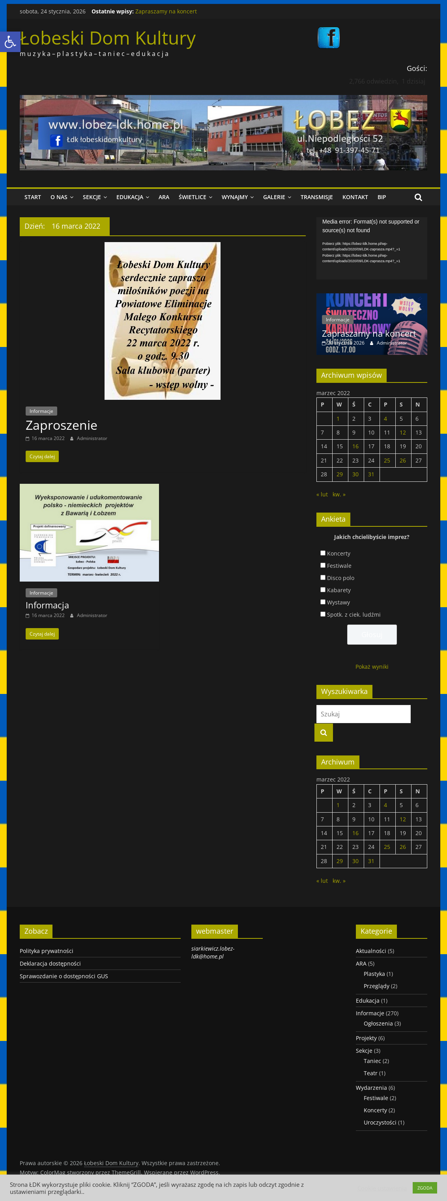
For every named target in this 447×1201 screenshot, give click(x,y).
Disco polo (340, 578)
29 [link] (340, 474)
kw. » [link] (339, 494)
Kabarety (339, 590)
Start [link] (32, 197)
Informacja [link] (47, 605)
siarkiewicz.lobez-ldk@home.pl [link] (212, 952)
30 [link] (355, 474)
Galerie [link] (274, 197)
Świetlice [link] (192, 197)
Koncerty (338, 553)
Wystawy (338, 602)
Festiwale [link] (376, 1098)
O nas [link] (58, 197)
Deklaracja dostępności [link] (50, 963)
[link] (10, 42)
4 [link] (385, 418)
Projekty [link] (366, 1038)
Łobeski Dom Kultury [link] (108, 37)
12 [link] (403, 432)
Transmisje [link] (317, 197)
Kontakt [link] (355, 197)
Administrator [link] (92, 438)
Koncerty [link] (375, 1110)
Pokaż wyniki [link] (372, 666)
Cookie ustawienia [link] (382, 1188)
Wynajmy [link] (235, 197)
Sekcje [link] (92, 197)
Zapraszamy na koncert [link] (166, 11)
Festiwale (339, 565)
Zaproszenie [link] (61, 424)
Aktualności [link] (371, 951)
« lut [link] (322, 494)
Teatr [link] (371, 1073)
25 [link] (387, 460)
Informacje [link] (41, 411)
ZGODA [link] (424, 1188)
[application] (371, 248)
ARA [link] (164, 197)
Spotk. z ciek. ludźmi (354, 614)
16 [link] (355, 446)
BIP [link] (382, 197)
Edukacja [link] (129, 197)
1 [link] (338, 418)
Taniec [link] (372, 1061)
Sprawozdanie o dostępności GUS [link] (64, 976)
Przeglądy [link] (376, 986)
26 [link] (403, 460)
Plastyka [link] (374, 973)
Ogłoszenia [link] (378, 1023)
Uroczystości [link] (380, 1122)
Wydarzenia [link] (371, 1087)
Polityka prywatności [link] (46, 951)
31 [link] (371, 474)
